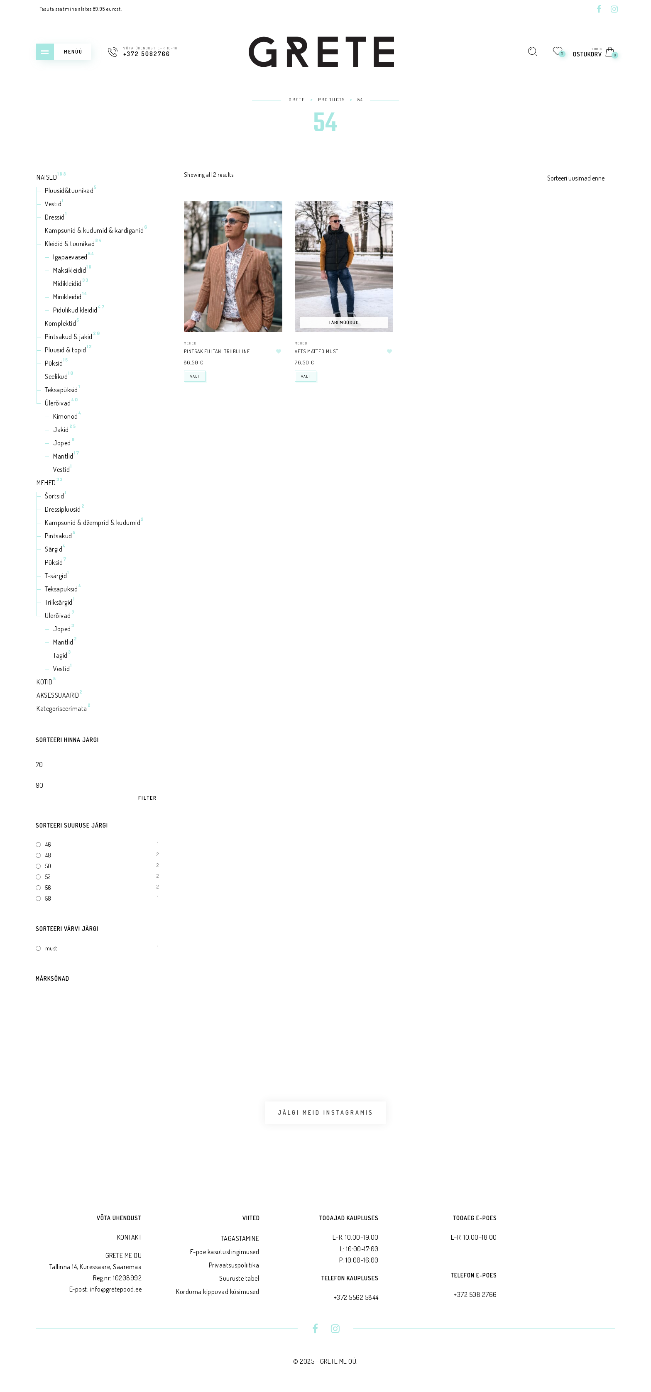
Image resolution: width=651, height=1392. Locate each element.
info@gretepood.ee (116, 1289)
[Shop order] (581, 178)
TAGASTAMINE (240, 1238)
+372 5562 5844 (356, 1297)
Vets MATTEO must (316, 351)
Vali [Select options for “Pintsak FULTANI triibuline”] (194, 376)
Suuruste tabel (239, 1278)
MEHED (190, 343)
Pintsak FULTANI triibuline (217, 351)
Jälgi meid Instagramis (326, 1112)
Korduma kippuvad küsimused (217, 1291)
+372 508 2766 (475, 1294)
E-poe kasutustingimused (224, 1252)
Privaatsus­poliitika (234, 1265)
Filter (147, 798)
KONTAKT (129, 1237)
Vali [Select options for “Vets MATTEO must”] (305, 376)
